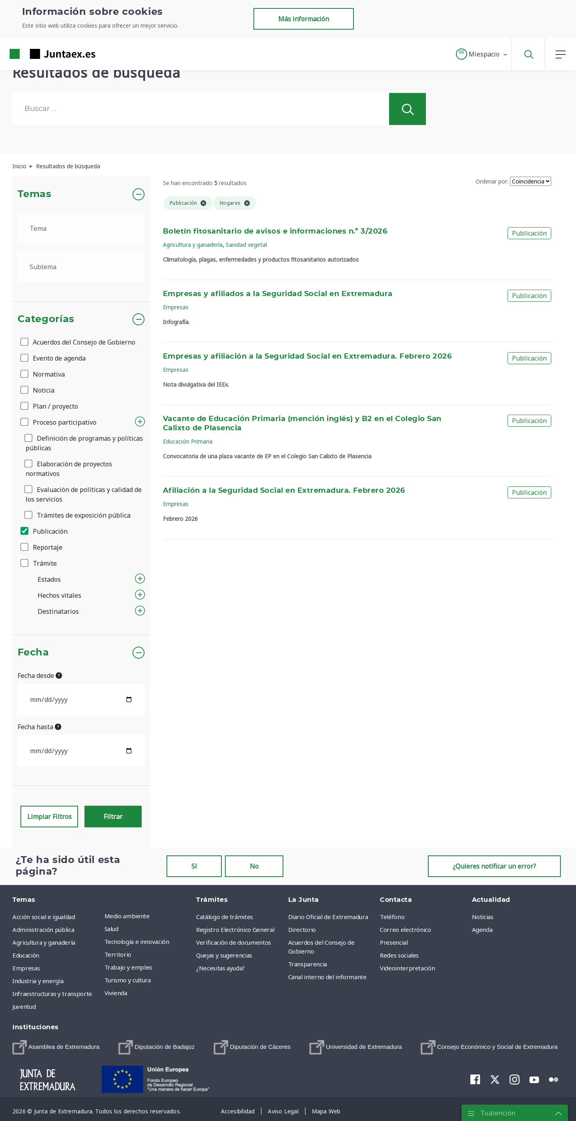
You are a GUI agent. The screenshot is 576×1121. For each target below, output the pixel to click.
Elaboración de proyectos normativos (69, 469)
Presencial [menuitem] (394, 942)
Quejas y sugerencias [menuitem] (224, 955)
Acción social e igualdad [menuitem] (43, 917)
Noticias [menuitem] (483, 917)
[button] (482, 54)
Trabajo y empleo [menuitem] (128, 967)
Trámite (39, 563)
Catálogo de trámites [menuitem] (224, 917)
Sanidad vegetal (246, 244)
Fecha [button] (33, 652)
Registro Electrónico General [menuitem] (235, 929)
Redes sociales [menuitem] (399, 955)
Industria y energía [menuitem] (37, 981)
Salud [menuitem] (111, 929)
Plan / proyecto (50, 406)
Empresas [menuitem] (26, 968)
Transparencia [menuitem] (307, 964)
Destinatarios (58, 611)
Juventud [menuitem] (24, 1006)
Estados (49, 579)
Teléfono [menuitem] (392, 917)
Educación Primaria (188, 441)
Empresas (176, 307)
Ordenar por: (492, 181)
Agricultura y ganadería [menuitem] (43, 942)
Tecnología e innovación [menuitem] (136, 942)
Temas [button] (35, 194)
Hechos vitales (59, 595)
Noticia (38, 390)
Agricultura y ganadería (193, 244)
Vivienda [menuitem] (115, 993)
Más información (303, 18)
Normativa (43, 374)
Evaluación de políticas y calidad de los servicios (84, 494)
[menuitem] (55, 1047)
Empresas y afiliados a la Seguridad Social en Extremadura (278, 294)
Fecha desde (40, 675)
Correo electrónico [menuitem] (405, 929)
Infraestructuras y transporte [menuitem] (52, 994)
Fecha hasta (39, 727)
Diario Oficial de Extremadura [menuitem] (328, 917)
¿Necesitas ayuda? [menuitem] (220, 968)
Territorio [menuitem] (118, 954)
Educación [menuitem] (25, 955)
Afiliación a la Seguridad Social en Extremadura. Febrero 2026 (284, 490)
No (254, 866)
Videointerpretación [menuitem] (407, 968)
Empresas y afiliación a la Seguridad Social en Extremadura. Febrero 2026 (307, 356)
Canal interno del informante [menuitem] (327, 977)
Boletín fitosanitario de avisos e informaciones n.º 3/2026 (275, 231)
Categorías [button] (46, 319)
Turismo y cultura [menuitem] (127, 980)
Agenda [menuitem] (482, 929)
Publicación (45, 531)
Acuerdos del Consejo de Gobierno (78, 342)
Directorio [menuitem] (302, 929)
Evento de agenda (54, 358)
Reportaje (42, 547)
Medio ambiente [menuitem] (127, 916)
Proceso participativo (59, 422)
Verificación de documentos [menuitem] (233, 942)
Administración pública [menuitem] (43, 929)
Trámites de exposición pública (78, 515)
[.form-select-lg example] (81, 228)
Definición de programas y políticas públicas (84, 443)
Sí (194, 866)
